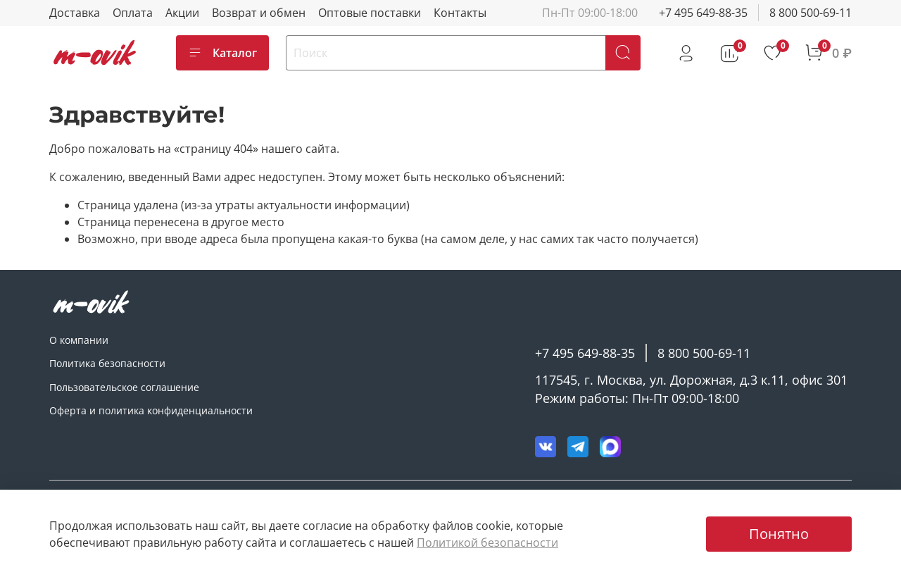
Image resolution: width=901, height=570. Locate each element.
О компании (78, 340)
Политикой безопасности (487, 542)
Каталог (222, 53)
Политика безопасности (107, 363)
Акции (182, 12)
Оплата (133, 12)
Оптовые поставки (369, 12)
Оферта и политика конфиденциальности (151, 410)
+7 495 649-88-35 (703, 12)
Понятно (779, 533)
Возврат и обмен (258, 12)
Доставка (74, 12)
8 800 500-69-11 (810, 12)
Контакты (460, 12)
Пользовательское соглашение (124, 387)
